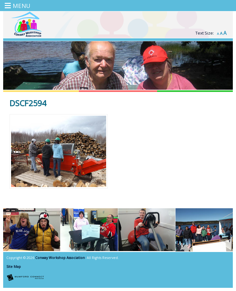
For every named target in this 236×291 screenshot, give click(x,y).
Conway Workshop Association (60, 257)
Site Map (13, 266)
